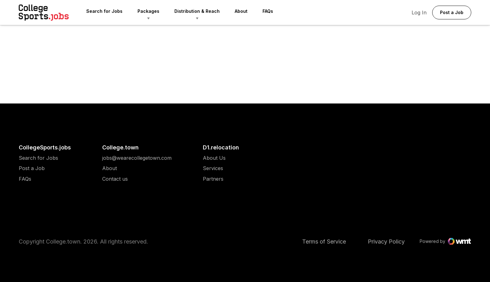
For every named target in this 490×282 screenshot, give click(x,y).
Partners (214, 179)
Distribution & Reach (197, 11)
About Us (214, 158)
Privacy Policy (386, 241)
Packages (148, 11)
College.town (120, 147)
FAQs (267, 11)
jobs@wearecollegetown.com (137, 158)
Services (214, 168)
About (241, 11)
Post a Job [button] (451, 12)
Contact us (137, 179)
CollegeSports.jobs (45, 147)
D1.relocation (221, 147)
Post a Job (32, 168)
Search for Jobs (104, 11)
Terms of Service (324, 241)
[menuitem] (112, 12)
